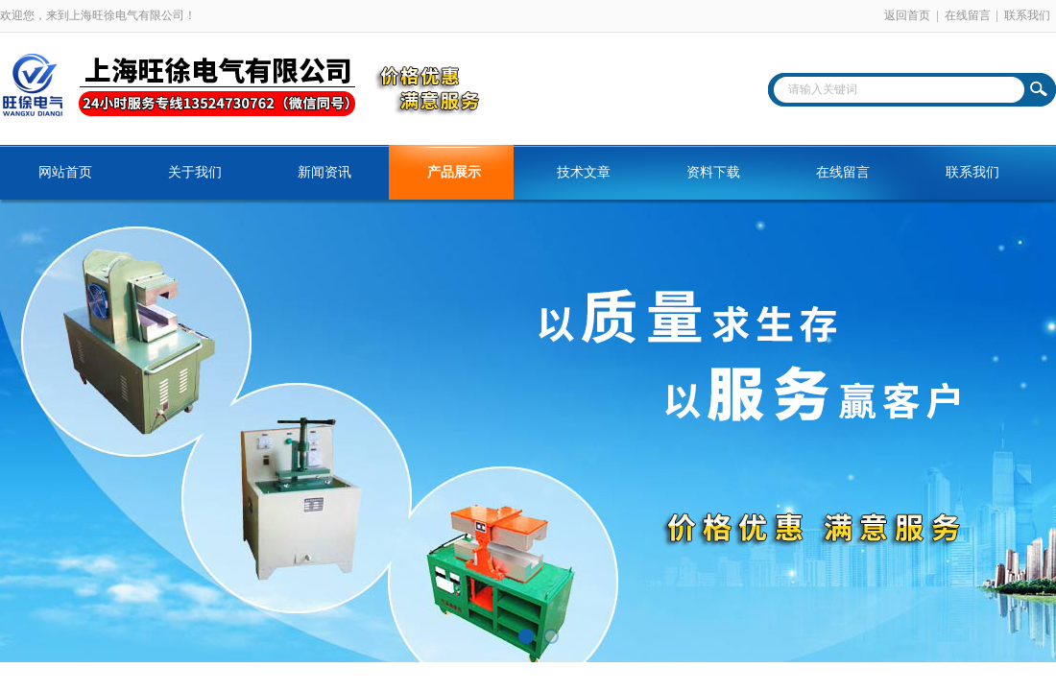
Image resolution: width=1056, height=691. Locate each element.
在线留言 (968, 15)
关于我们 (195, 172)
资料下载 (713, 172)
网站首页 (65, 172)
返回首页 (907, 15)
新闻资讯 (324, 172)
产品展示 (454, 172)
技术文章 (584, 172)
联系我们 (1027, 15)
